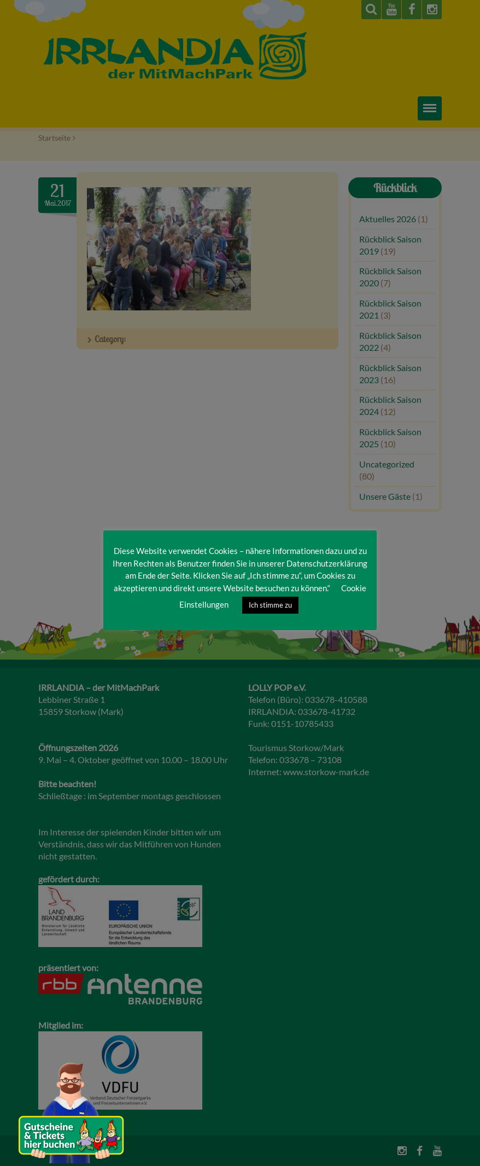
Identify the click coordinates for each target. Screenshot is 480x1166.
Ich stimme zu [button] (270, 605)
